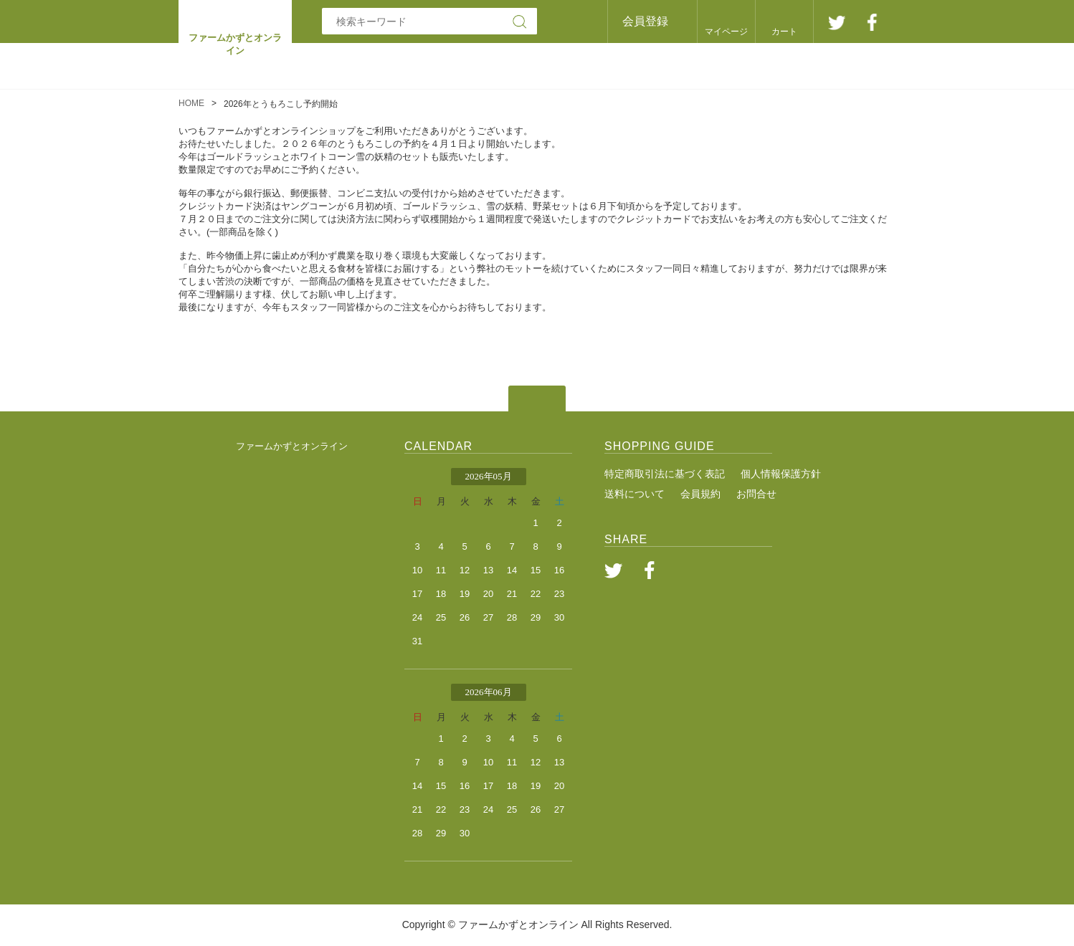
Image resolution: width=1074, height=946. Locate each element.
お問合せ (756, 494)
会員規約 (700, 494)
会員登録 (645, 21)
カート (784, 32)
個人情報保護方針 (781, 473)
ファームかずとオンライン (292, 446)
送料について (634, 494)
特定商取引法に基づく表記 (664, 473)
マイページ (726, 32)
